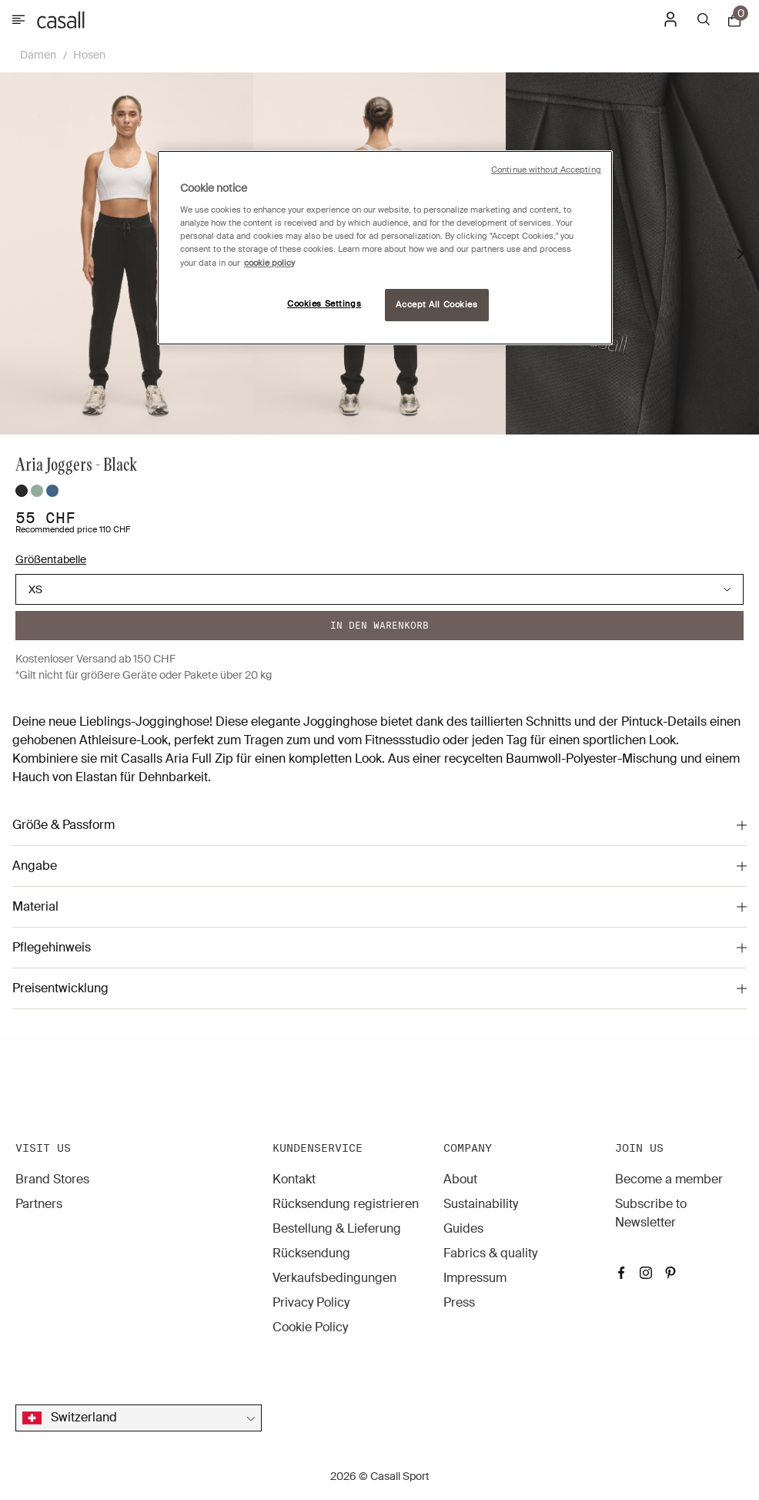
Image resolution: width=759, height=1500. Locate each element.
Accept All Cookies (436, 304)
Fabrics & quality (490, 1253)
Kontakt (294, 1179)
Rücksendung (311, 1253)
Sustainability (480, 1204)
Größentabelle (50, 559)
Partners (38, 1204)
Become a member (669, 1179)
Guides (463, 1228)
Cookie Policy (310, 1327)
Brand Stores (52, 1179)
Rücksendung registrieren (346, 1204)
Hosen (89, 55)
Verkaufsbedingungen (334, 1278)
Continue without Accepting (546, 170)
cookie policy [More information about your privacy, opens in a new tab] (269, 263)
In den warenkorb (379, 625)
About (460, 1179)
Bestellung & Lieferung (337, 1228)
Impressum (475, 1278)
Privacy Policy (311, 1302)
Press (459, 1302)
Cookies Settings (324, 304)
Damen (38, 55)
